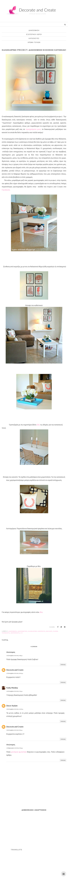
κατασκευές (34, 38)
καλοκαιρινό (32, 631)
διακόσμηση (34, 30)
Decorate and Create (14, 670)
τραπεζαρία (6, 633)
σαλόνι (55, 631)
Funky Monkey (12, 688)
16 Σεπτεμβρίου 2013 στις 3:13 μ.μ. (14, 691)
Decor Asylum (12, 706)
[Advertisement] (16, 830)
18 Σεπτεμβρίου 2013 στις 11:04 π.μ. (14, 709)
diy (22, 633)
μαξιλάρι (49, 631)
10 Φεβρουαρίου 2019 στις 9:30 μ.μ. (14, 748)
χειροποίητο (15, 633)
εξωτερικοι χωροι (34, 34)
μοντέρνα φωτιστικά (18, 752)
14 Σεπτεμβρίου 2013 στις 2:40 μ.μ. (14, 655)
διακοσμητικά (22, 631)
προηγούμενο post (33, 129)
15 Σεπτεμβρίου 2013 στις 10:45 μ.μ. (14, 673)
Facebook (6, 190)
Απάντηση (63, 664)
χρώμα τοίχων (34, 42)
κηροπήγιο (41, 631)
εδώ (38, 425)
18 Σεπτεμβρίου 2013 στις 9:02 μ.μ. (14, 730)
